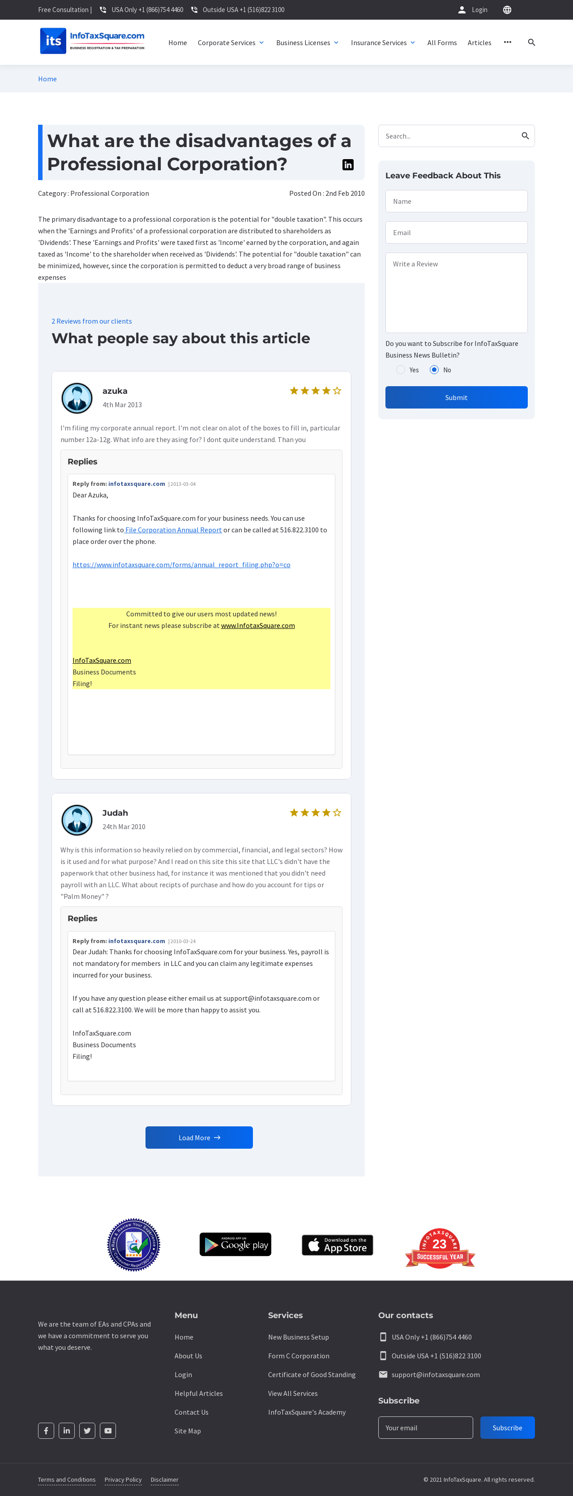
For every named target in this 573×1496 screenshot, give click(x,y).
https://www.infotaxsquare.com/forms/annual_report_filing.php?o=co (182, 569)
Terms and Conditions (67, 1479)
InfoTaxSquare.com (102, 665)
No (447, 370)
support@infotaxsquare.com (436, 1374)
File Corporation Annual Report (173, 534)
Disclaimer (165, 1479)
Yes (414, 370)
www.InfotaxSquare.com (258, 630)
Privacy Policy (123, 1479)
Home (47, 78)
